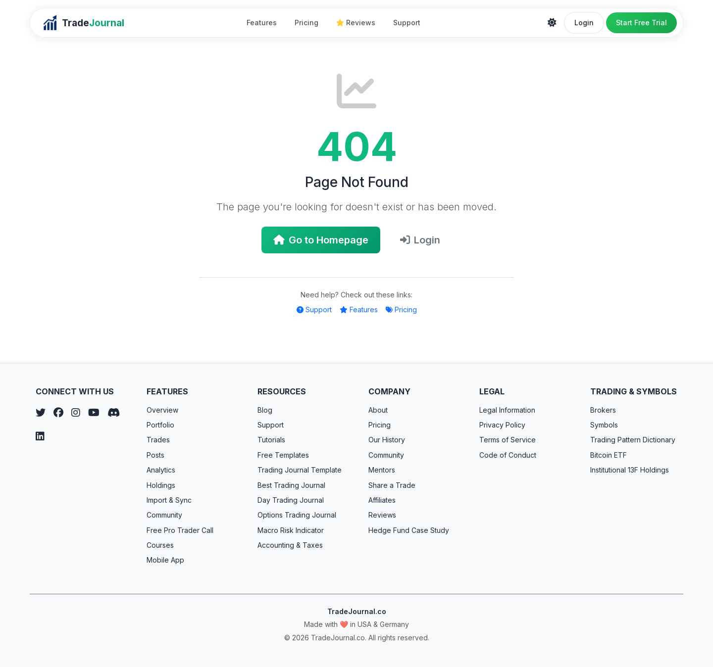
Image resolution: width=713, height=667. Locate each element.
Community (164, 515)
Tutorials (271, 439)
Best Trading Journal (291, 485)
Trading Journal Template (299, 470)
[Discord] (113, 413)
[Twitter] (41, 413)
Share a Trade (391, 485)
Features (262, 22)
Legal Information (507, 410)
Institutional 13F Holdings (629, 470)
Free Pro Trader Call (180, 530)
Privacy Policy (502, 425)
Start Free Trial (641, 22)
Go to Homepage (320, 240)
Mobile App (165, 560)
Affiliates (382, 500)
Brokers (603, 410)
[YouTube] (94, 413)
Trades (158, 439)
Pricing (306, 22)
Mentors (381, 470)
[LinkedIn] (40, 436)
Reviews (355, 22)
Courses (160, 545)
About (378, 410)
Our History (386, 439)
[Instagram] (75, 413)
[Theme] (552, 23)
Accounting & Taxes (290, 545)
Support (406, 22)
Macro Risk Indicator (290, 530)
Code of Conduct (507, 455)
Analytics (161, 470)
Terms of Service (507, 439)
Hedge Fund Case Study (408, 530)
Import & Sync (169, 500)
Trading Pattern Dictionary (632, 439)
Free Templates (283, 455)
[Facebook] (58, 413)
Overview (162, 410)
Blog (264, 410)
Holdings (161, 485)
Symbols (604, 425)
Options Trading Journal (296, 515)
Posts (155, 455)
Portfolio (160, 425)
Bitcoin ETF (608, 455)
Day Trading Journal (290, 500)
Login (584, 22)
